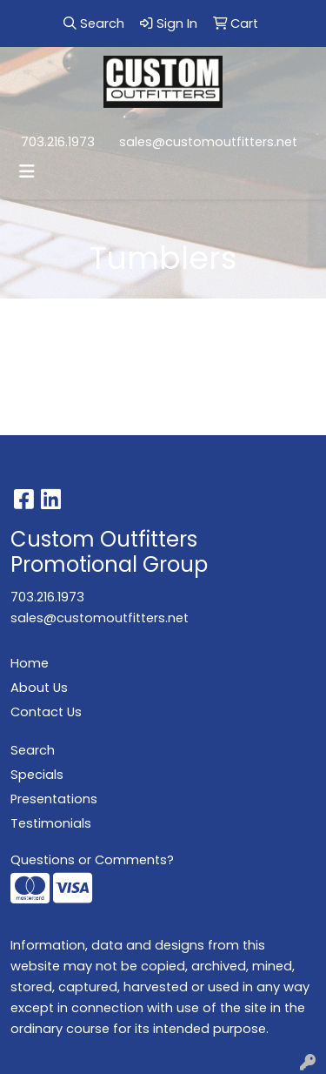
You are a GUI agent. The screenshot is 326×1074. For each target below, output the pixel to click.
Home (29, 663)
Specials (36, 774)
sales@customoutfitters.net (208, 142)
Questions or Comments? (92, 860)
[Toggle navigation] (27, 171)
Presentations (53, 799)
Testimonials (50, 823)
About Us (39, 687)
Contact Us (46, 712)
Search (32, 750)
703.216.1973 (58, 142)
